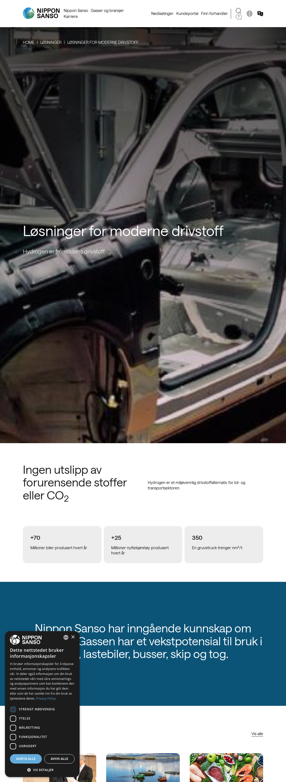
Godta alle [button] (26, 759)
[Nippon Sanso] (41, 13)
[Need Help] (238, 16)
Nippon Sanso (76, 10)
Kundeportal (187, 13)
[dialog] (42, 704)
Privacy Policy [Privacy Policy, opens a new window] (46, 698)
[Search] (238, 11)
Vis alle (257, 733)
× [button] (73, 637)
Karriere (71, 16)
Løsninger (50, 42)
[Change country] (249, 13)
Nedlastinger (162, 13)
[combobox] (65, 637)
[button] (42, 769)
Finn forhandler (214, 13)
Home (28, 42)
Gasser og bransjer (107, 10)
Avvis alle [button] (59, 759)
